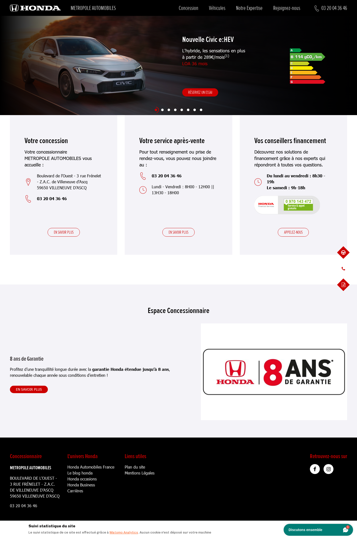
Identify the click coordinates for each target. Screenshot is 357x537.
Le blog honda (79, 473)
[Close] (329, 525)
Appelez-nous (293, 232)
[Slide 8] (201, 110)
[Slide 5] (181, 110)
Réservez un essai (200, 92)
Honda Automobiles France (90, 467)
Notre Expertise (249, 8)
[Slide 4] (175, 110)
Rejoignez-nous (286, 8)
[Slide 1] (156, 110)
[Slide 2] (162, 110)
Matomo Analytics (124, 532)
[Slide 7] (194, 110)
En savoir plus (64, 232)
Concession (188, 8)
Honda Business (81, 484)
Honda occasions (82, 478)
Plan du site (135, 467)
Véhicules (217, 8)
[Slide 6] (188, 110)
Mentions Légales (139, 473)
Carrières (75, 490)
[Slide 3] (169, 110)
